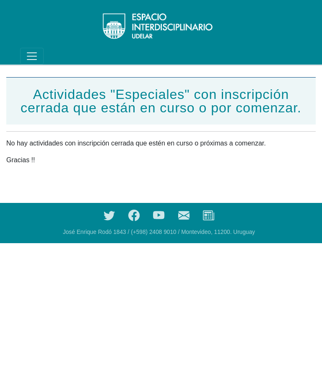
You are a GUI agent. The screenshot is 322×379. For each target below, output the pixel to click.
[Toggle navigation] (32, 56)
